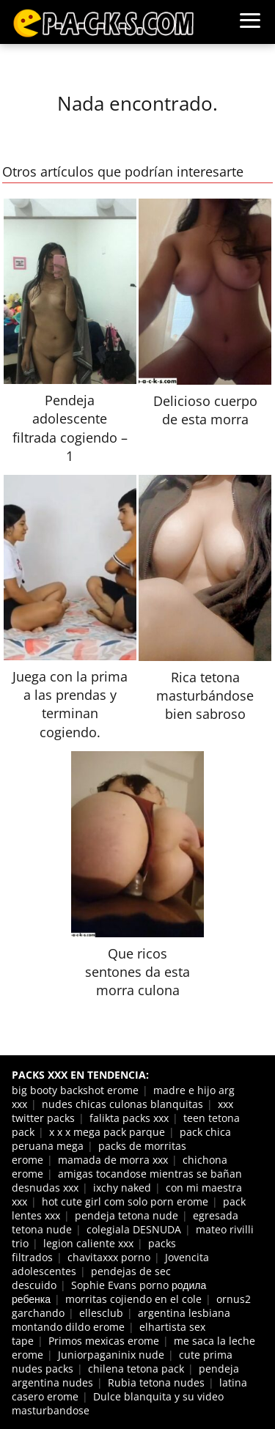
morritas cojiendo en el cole (133, 1299)
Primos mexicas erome (103, 1341)
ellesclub (101, 1313)
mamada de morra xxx (113, 1160)
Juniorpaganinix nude (111, 1355)
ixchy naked (122, 1187)
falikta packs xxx (129, 1118)
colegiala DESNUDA (134, 1229)
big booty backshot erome (75, 1090)
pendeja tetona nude (126, 1215)
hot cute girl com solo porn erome (125, 1201)
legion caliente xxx (88, 1243)
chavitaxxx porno (108, 1257)
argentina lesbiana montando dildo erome (121, 1320)
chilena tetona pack (136, 1369)
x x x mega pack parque (107, 1132)
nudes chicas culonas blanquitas (122, 1104)
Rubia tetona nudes (156, 1382)
